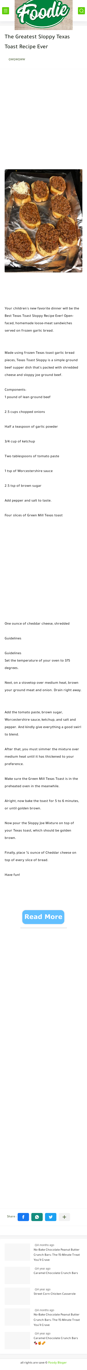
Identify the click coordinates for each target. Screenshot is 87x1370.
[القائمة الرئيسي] (5, 10)
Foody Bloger (57, 1363)
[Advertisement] (43, 120)
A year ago (43, 1268)
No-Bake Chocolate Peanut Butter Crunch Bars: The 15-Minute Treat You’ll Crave (57, 1255)
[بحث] (81, 10)
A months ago (45, 1245)
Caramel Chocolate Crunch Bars (56, 1273)
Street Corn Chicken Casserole (55, 1294)
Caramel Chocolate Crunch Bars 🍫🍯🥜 (56, 1341)
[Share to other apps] (64, 1217)
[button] (23, 1217)
